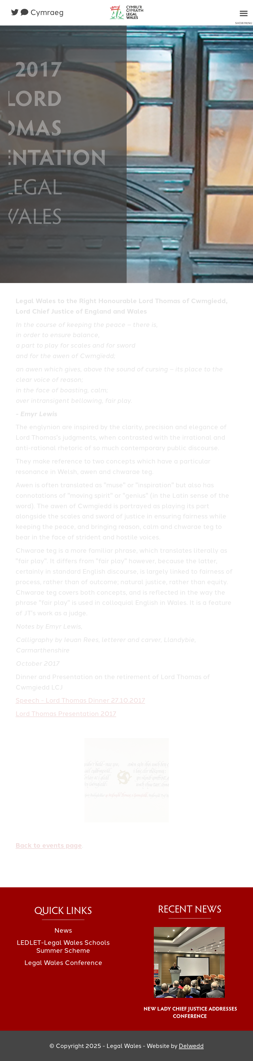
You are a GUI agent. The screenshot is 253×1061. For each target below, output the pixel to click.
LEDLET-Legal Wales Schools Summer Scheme (63, 946)
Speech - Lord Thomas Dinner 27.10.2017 (80, 700)
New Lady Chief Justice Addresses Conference (190, 1012)
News (63, 930)
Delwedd (191, 1045)
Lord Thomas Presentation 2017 (66, 714)
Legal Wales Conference (63, 963)
